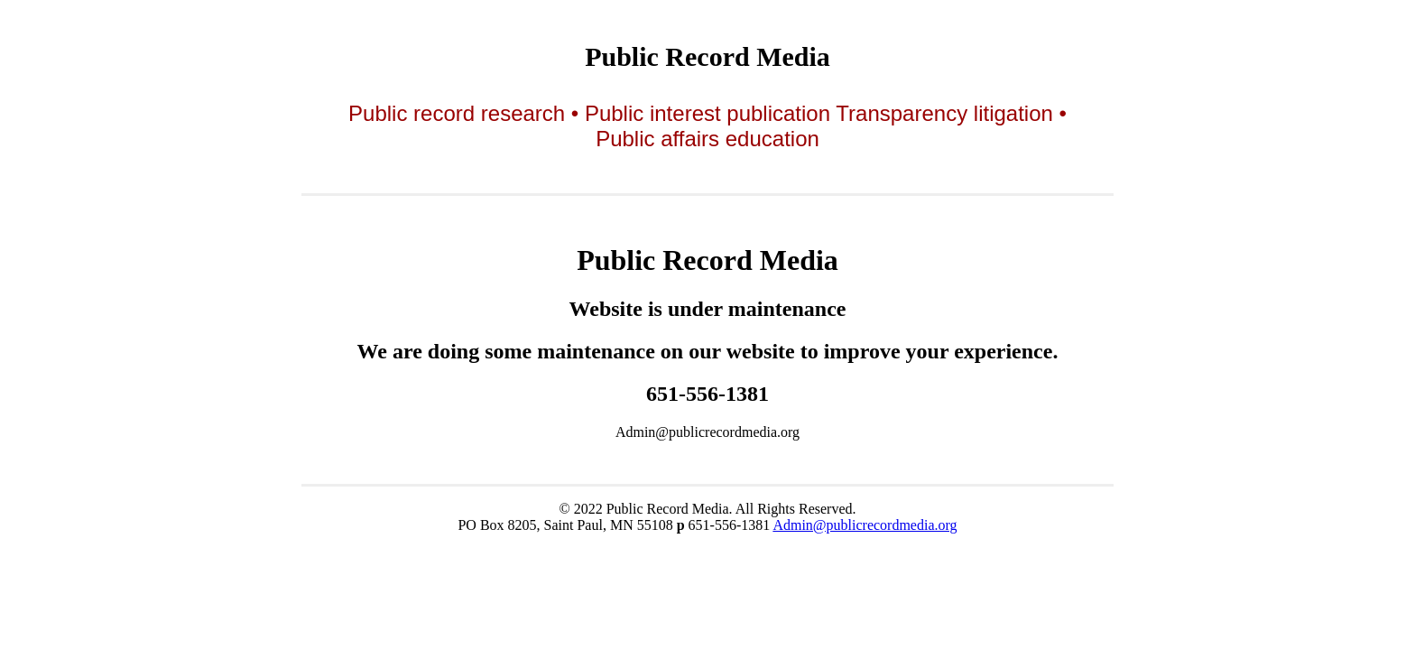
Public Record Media (707, 56)
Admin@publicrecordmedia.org (864, 525)
